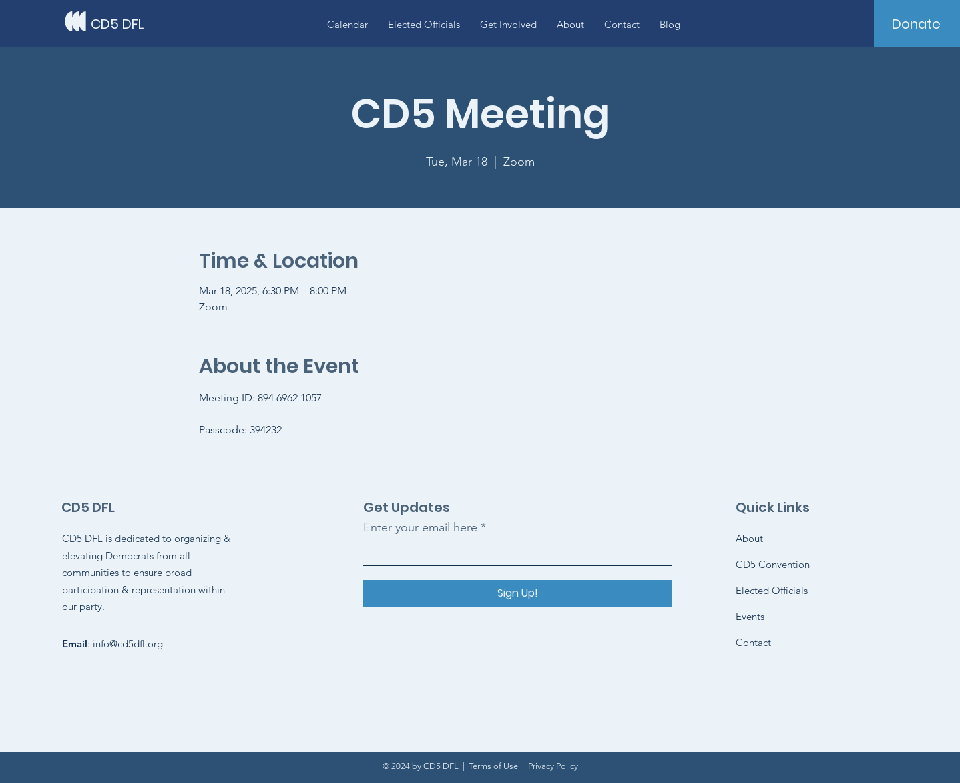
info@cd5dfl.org (128, 643)
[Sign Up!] (517, 593)
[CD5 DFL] (151, 23)
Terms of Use (493, 766)
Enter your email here (420, 527)
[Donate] (916, 24)
